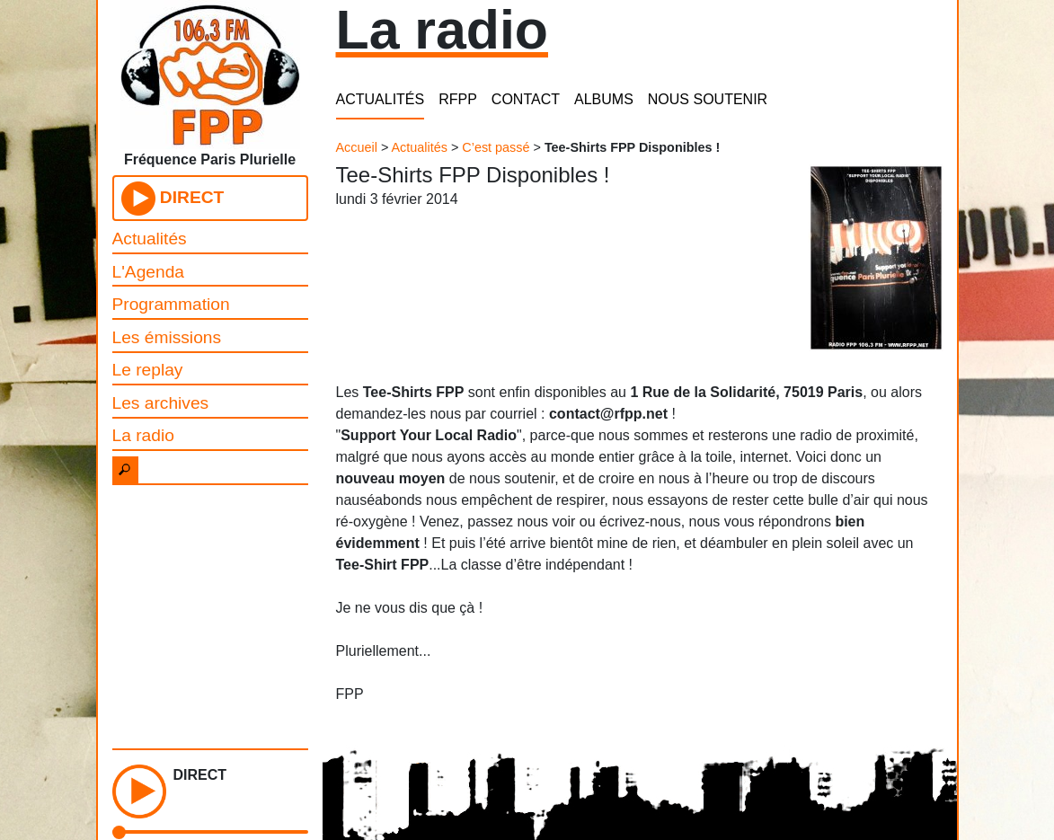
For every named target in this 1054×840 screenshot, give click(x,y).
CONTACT (526, 99)
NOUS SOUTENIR (707, 99)
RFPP (457, 99)
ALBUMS (603, 99)
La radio (143, 435)
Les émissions (167, 337)
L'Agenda (148, 271)
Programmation (171, 304)
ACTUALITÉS (380, 99)
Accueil (356, 147)
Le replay (147, 369)
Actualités (149, 238)
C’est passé (495, 147)
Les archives (160, 402)
